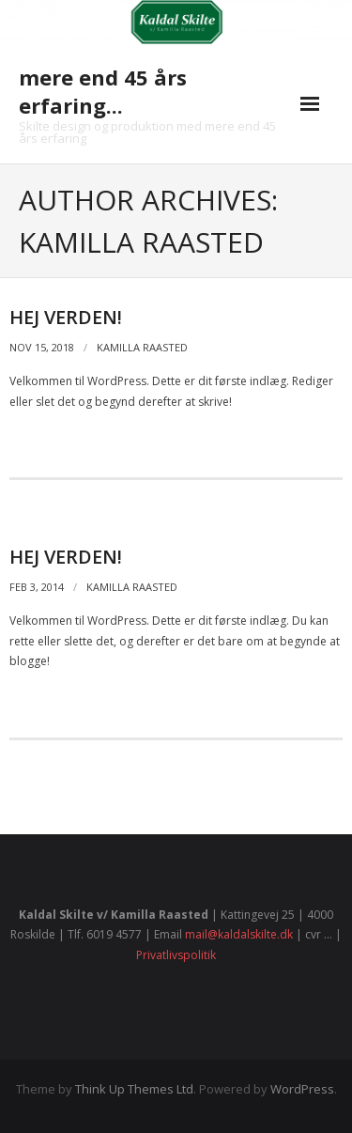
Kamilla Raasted (142, 347)
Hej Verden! (65, 556)
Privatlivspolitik (176, 955)
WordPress (302, 1088)
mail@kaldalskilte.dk (239, 934)
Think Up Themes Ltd (134, 1088)
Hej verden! (65, 317)
